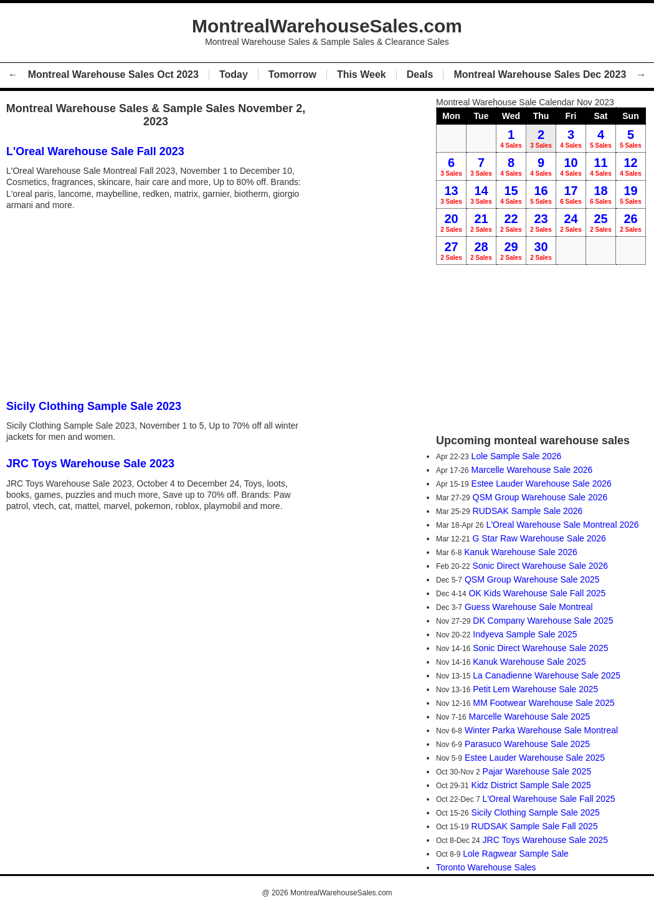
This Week (361, 74)
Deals (420, 74)
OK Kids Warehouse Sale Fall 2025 (537, 593)
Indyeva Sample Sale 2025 (525, 634)
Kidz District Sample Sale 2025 (531, 785)
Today (233, 74)
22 (511, 222)
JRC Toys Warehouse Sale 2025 (546, 840)
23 (541, 222)
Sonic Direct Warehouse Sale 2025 (540, 648)
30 (541, 250)
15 (511, 194)
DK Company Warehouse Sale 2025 (543, 621)
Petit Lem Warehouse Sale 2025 (535, 689)
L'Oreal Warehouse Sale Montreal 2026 (562, 525)
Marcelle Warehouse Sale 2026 (532, 470)
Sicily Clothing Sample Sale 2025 (536, 812)
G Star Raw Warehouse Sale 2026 (539, 538)
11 (600, 166)
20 (451, 222)
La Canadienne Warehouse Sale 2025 (546, 675)
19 (630, 194)
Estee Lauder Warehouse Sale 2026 (542, 483)
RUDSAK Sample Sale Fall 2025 (535, 826)
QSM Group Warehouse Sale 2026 (540, 497)
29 (511, 250)
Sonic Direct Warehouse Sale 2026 (540, 566)
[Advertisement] (158, 304)
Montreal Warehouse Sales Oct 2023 (113, 74)
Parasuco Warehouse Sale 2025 (527, 744)
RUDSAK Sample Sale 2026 (528, 511)
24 (570, 222)
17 (570, 194)
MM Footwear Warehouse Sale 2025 (543, 703)
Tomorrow (292, 74)
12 (630, 166)
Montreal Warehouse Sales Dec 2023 (539, 74)
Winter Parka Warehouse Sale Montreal (541, 730)
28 (481, 250)
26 (630, 222)
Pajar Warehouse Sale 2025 (537, 771)
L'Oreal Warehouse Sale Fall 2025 (549, 799)
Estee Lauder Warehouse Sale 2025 (535, 758)
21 (481, 222)
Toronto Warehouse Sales (486, 867)
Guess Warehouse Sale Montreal (529, 607)
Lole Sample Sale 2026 (517, 456)
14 (481, 194)
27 (451, 250)
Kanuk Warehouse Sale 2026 (520, 552)
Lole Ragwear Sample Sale (516, 854)
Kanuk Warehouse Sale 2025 (529, 662)
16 (541, 194)
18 (600, 194)
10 (570, 166)
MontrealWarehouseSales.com (341, 892)
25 (600, 222)
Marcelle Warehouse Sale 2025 (529, 716)
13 (451, 194)
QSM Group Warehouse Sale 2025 (532, 579)
